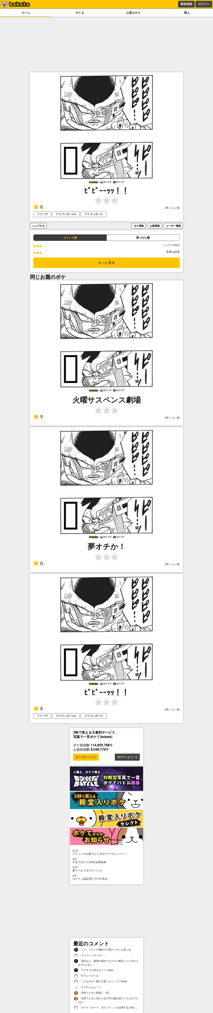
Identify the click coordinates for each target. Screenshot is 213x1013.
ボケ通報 (139, 225)
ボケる (79, 13)
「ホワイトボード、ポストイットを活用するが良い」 (106, 1008)
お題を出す (133, 13)
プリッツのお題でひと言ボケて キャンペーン (106, 852)
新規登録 (186, 4)
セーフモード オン (86, 757)
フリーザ (42, 214)
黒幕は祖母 (173, 251)
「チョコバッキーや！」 (90, 955)
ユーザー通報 (173, 225)
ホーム (26, 13)
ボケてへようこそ (127, 757)
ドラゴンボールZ (66, 214)
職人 (187, 13)
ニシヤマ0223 (171, 245)
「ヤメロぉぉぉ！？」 (89, 987)
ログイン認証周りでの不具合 (106, 877)
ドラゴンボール (93, 214)
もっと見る (106, 262)
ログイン (204, 4)
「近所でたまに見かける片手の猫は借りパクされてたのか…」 (106, 1000)
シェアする (38, 225)
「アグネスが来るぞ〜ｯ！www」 (94, 970)
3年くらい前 (172, 207)
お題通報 (155, 225)
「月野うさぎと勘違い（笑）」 (94, 993)
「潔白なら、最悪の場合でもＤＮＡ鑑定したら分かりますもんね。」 (106, 962)
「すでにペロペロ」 (87, 976)
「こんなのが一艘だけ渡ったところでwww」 (101, 981)
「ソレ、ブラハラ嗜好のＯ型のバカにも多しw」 (103, 950)
